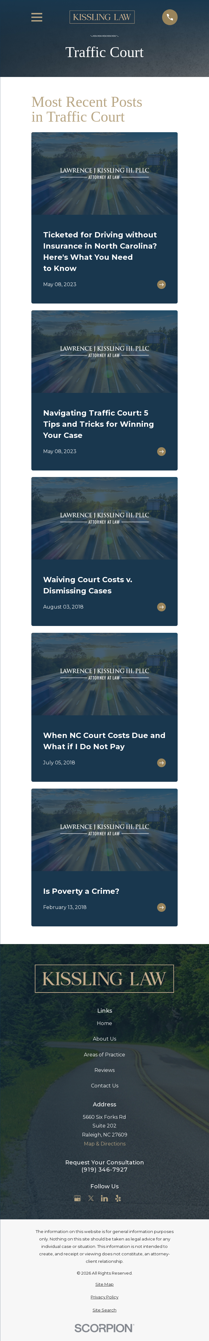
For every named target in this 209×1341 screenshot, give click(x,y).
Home (104, 1023)
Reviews (104, 1070)
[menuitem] (104, 1284)
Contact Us (104, 1086)
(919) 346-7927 (104, 1169)
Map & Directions (104, 1144)
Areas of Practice (104, 1055)
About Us (104, 1039)
